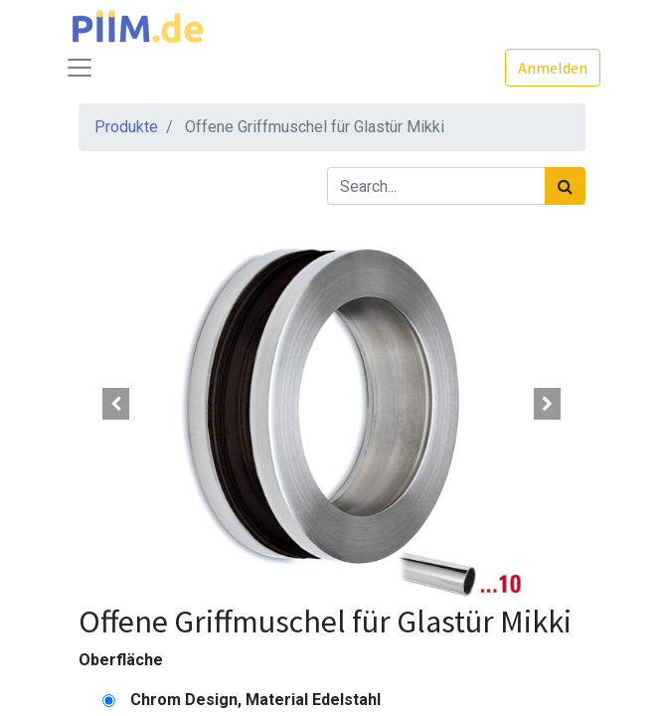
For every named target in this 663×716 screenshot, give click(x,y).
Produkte (126, 126)
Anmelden (552, 68)
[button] (117, 404)
